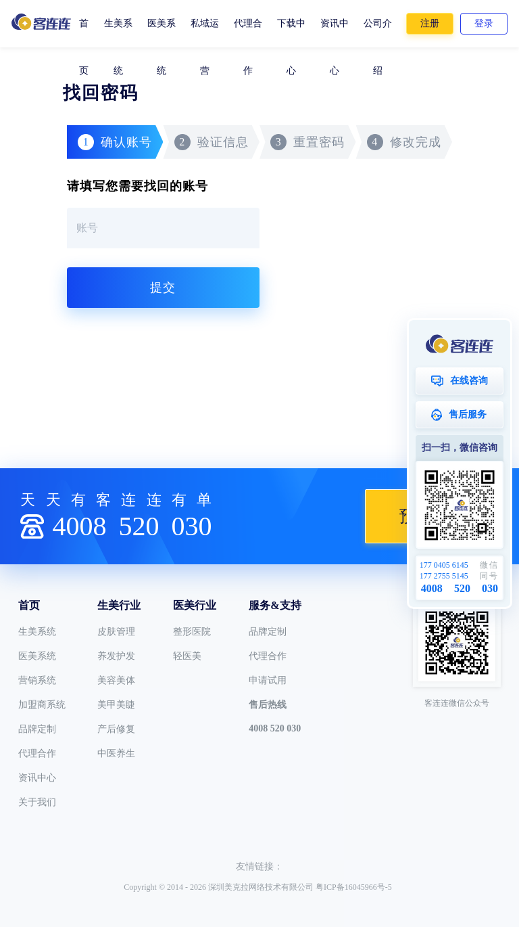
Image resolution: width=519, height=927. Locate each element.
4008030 (132, 526)
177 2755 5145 (444, 576)
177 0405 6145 (444, 565)
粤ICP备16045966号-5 (354, 887)
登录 (483, 23)
